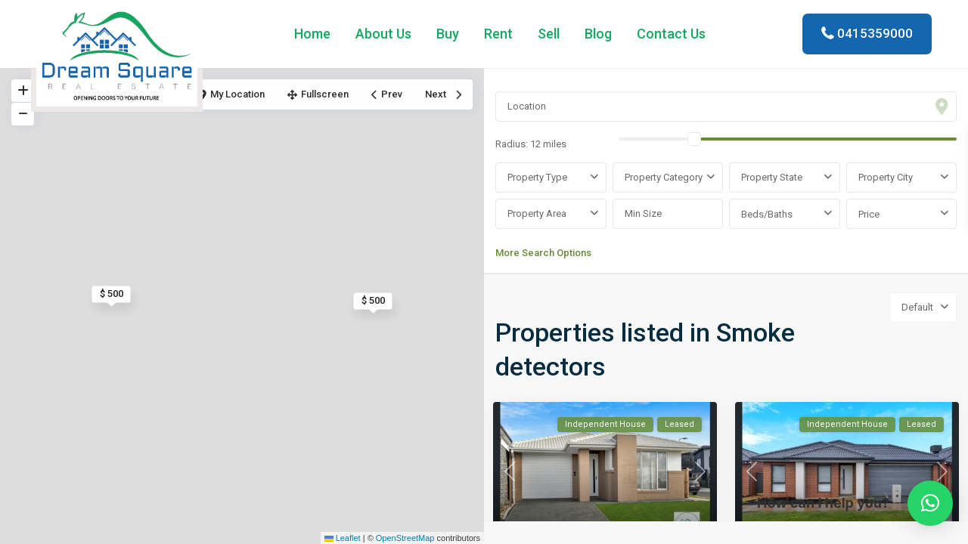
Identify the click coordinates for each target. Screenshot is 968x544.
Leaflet (342, 537)
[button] (930, 503)
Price (869, 214)
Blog (598, 34)
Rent (498, 34)
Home (312, 34)
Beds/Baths (767, 214)
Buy (447, 34)
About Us (383, 34)
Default (917, 307)
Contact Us (671, 34)
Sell (549, 34)
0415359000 (875, 33)
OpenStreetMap (405, 537)
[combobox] (551, 177)
